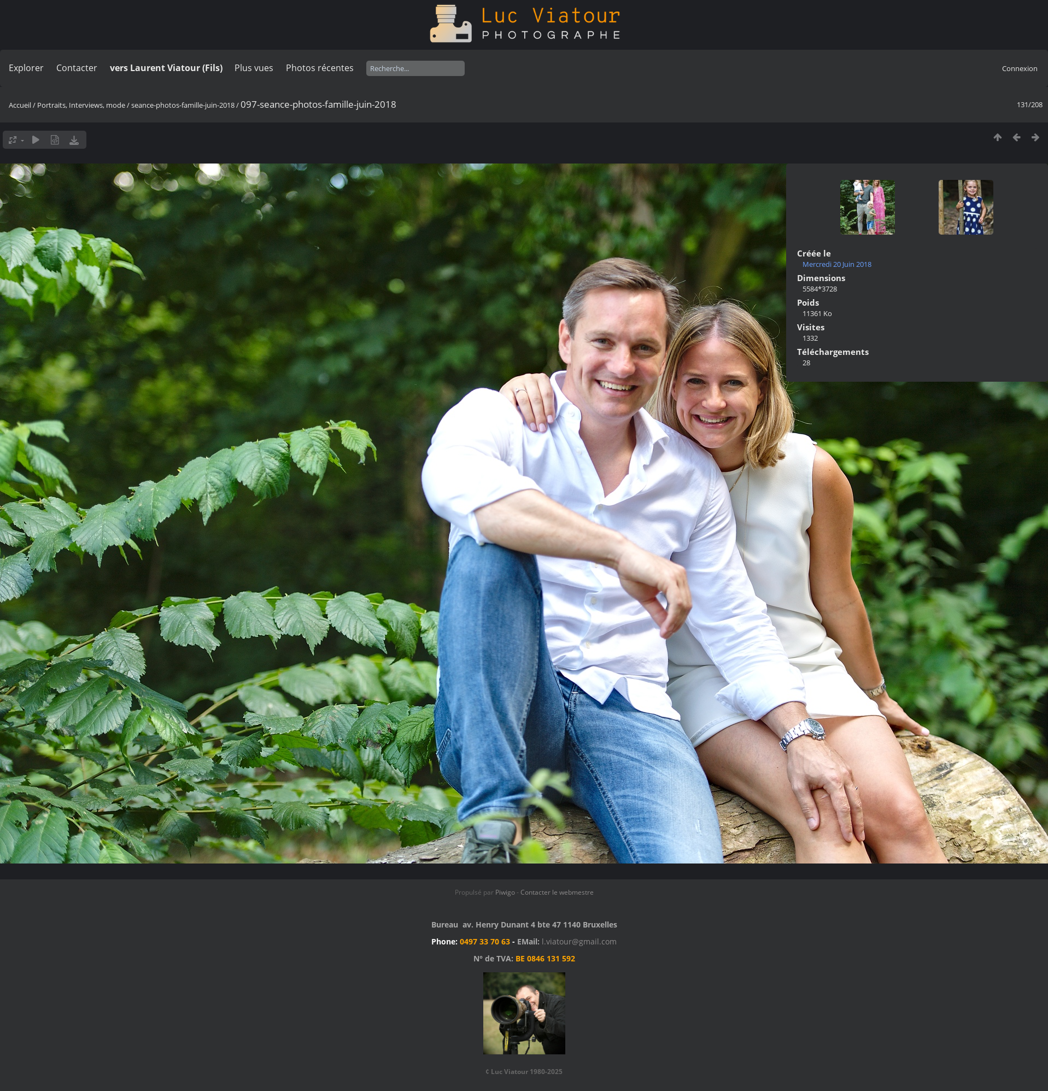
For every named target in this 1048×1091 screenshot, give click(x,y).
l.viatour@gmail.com (579, 941)
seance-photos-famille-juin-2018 (183, 105)
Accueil (20, 105)
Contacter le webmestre (557, 892)
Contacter (76, 68)
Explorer (26, 68)
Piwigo (505, 892)
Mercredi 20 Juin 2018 (837, 264)
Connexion (1020, 68)
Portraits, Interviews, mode (81, 105)
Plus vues (254, 68)
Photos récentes (320, 68)
